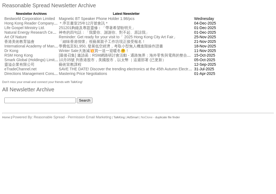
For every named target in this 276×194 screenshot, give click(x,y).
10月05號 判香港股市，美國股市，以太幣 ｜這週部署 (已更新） (112, 60)
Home (6, 117)
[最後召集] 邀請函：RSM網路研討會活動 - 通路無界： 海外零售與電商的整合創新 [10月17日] (136, 55)
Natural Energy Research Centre (31, 32)
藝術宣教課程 (70, 64)
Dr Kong (11, 50)
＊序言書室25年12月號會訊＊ (84, 23)
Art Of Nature (15, 37)
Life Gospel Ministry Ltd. (24, 28)
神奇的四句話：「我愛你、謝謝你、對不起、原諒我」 (104, 32)
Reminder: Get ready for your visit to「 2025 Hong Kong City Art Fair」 (118, 37)
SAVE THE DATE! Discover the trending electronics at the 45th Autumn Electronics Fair (132, 69)
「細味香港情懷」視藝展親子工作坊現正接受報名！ (102, 41)
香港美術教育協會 (19, 41)
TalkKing (119, 117)
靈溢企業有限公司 (19, 64)
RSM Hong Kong (18, 55)
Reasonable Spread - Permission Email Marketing (72, 117)
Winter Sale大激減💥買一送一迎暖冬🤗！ (94, 50)
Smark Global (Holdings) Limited (31, 60)
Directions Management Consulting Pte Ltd (40, 73)
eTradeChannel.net (20, 69)
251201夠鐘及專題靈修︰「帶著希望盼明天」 (97, 28)
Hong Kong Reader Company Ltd (32, 23)
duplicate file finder (167, 117)
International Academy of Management (36, 46)
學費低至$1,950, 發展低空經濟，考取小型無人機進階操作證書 (111, 46)
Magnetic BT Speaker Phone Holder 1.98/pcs (96, 18)
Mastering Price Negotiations (83, 73)
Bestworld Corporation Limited (29, 18)
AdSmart (133, 117)
